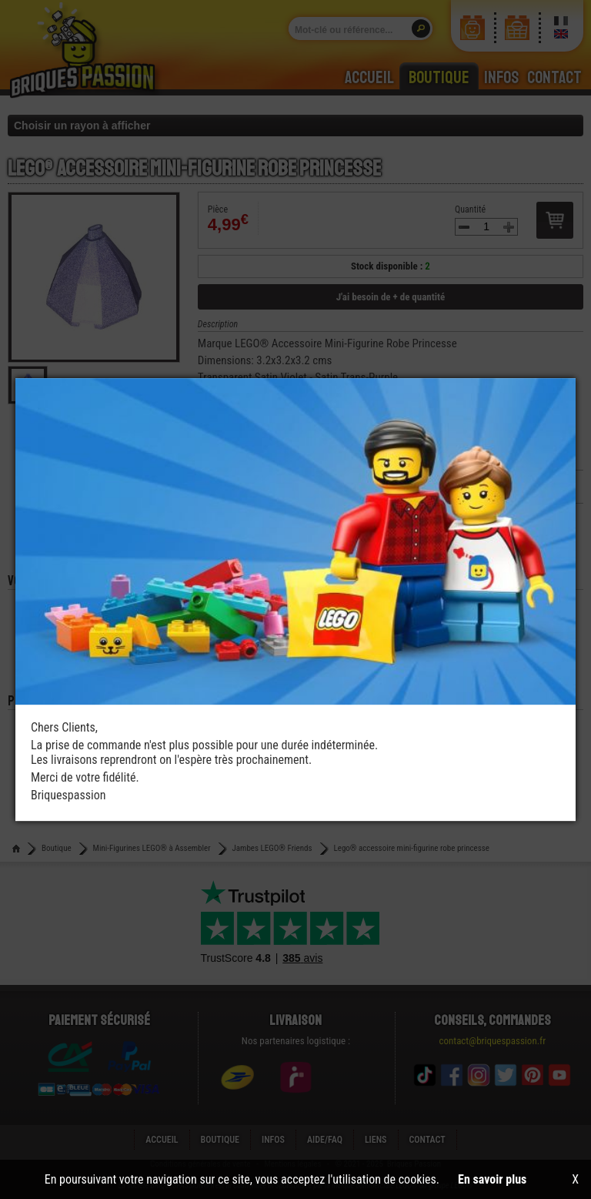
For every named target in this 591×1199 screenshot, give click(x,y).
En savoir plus (492, 1179)
